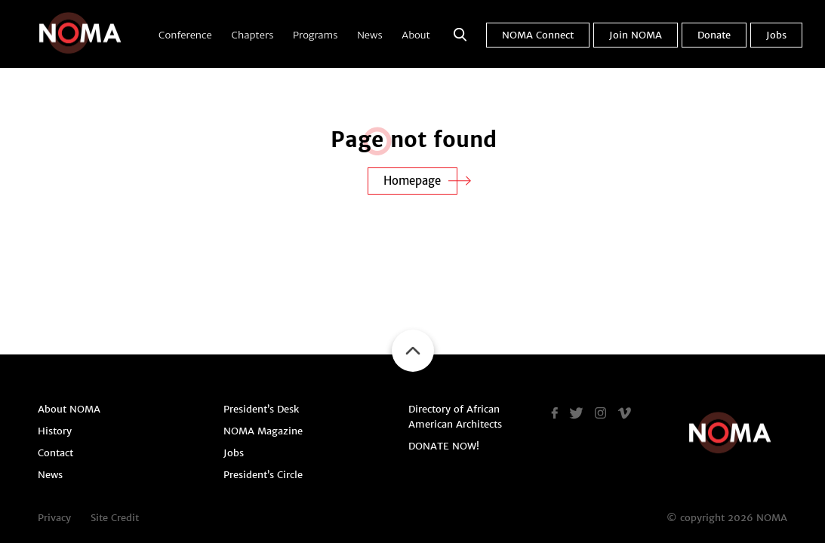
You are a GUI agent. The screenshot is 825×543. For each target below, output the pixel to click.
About (416, 35)
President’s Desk (261, 409)
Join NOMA (635, 35)
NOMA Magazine (263, 431)
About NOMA (69, 409)
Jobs (776, 35)
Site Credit (115, 517)
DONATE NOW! (443, 446)
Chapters (253, 35)
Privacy (54, 517)
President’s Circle (263, 474)
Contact (55, 452)
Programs (315, 35)
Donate (714, 35)
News (369, 35)
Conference (185, 35)
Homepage (412, 180)
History (55, 431)
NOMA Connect (538, 35)
